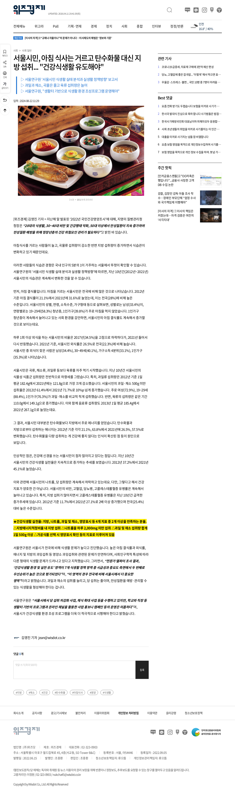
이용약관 (152, 713)
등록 (142, 670)
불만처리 (80, 713)
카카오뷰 (196, 10)
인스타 (204, 10)
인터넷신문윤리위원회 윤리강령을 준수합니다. (206, 732)
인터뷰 (156, 26)
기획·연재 (75, 26)
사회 (124, 26)
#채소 (32, 692)
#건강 (45, 692)
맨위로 (5, 110)
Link (5, 64)
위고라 (39, 26)
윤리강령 (171, 713)
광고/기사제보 (59, 713)
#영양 (93, 692)
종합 (140, 26)
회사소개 (18, 713)
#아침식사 (77, 692)
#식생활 (107, 692)
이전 (5, 100)
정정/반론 (177, 26)
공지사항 (37, 713)
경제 (94, 26)
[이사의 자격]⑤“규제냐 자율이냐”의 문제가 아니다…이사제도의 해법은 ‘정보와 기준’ (62, 38)
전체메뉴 (19, 26)
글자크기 (4, 85)
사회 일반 (27, 50)
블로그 (187, 10)
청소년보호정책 (193, 713)
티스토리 (219, 10)
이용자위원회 (101, 713)
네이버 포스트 (211, 10)
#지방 (19, 692)
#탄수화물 (60, 692)
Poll (55, 26)
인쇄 (5, 75)
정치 (109, 26)
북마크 (4, 53)
